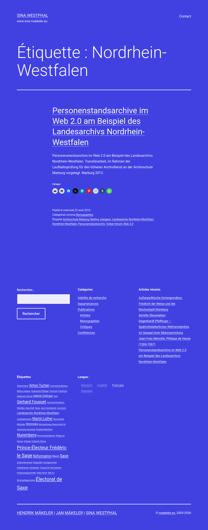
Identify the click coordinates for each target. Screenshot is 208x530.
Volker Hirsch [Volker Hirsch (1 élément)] (42, 473)
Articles (85, 315)
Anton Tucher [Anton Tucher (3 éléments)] (39, 385)
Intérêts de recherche (92, 298)
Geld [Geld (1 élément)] (56, 396)
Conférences (86, 332)
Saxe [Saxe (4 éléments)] (64, 456)
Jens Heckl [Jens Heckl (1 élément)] (61, 408)
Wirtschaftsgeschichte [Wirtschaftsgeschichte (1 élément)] (26, 480)
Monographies (84, 214)
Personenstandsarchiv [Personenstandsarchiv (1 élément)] (46, 436)
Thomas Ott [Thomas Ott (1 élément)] (44, 468)
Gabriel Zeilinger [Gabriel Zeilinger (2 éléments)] (43, 396)
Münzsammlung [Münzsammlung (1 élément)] (45, 424)
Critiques (86, 327)
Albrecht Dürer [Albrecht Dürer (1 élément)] (22, 386)
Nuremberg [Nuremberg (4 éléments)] (26, 435)
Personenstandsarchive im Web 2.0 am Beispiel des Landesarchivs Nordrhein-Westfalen (162, 355)
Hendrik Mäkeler (35, 513)
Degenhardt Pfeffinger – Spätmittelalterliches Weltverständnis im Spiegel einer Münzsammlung (164, 326)
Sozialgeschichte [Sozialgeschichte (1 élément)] (50, 462)
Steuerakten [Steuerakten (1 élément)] (34, 468)
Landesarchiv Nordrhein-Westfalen (132, 219)
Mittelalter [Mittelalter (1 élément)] (21, 424)
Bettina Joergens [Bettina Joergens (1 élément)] (23, 391)
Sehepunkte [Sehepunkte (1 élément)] (38, 462)
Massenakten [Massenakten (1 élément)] (58, 419)
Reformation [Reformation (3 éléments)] (42, 456)
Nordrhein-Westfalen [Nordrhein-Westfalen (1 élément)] (44, 429)
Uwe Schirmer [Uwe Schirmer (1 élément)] (55, 468)
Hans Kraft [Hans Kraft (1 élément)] (30, 408)
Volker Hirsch (114, 224)
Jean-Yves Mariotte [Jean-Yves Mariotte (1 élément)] (48, 408)
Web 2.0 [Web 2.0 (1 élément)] (51, 473)
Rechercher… (25, 290)
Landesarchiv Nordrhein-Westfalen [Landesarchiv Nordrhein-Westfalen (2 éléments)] (38, 413)
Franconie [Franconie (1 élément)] (54, 391)
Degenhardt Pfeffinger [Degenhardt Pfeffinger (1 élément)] (40, 391)
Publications (86, 309)
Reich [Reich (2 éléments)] (56, 456)
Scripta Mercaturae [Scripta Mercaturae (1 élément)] (24, 462)
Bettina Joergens (100, 219)
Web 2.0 (128, 224)
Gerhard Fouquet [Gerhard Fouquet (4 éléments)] (31, 402)
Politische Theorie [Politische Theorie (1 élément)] (39, 441)
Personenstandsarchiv (91, 224)
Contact (185, 16)
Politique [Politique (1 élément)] (27, 441)
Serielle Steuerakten (152, 315)
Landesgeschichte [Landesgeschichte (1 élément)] (24, 419)
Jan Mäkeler (69, 513)
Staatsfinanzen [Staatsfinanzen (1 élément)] (23, 468)
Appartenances (88, 303)
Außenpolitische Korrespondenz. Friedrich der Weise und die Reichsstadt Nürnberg (161, 303)
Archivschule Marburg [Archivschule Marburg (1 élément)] (58, 386)
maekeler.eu (167, 513)
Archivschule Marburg (76, 219)
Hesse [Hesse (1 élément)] (37, 408)
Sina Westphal (32, 15)
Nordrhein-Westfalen (64, 224)
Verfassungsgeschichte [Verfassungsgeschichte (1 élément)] (26, 473)
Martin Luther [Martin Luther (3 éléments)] (42, 418)
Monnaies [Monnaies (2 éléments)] (32, 424)
